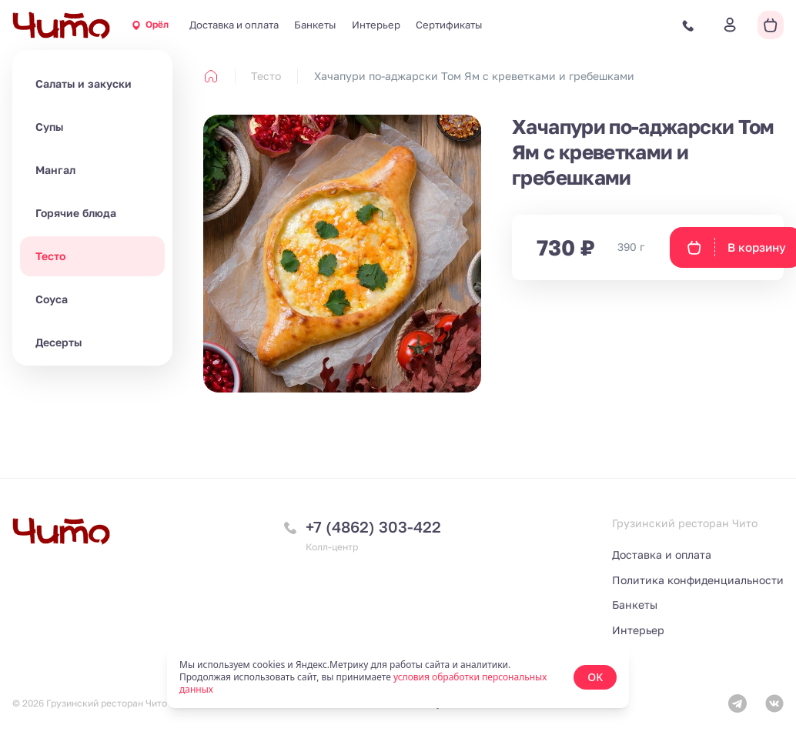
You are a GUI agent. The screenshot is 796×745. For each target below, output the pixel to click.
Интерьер (376, 24)
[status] (398, 677)
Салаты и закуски (83, 83)
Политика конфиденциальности (698, 579)
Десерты (58, 342)
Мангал (55, 169)
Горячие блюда (75, 212)
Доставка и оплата (234, 24)
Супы (49, 126)
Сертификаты (449, 24)
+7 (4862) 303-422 (373, 526)
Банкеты (315, 24)
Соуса (51, 299)
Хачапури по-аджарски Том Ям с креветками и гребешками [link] (474, 75)
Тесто (50, 255)
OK (595, 677)
